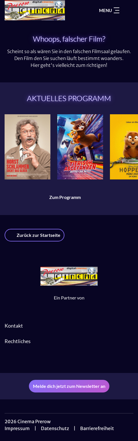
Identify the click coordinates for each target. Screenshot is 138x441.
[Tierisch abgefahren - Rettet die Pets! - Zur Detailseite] (80, 146)
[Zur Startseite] (41, 10)
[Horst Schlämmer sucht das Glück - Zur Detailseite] (27, 146)
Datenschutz (55, 428)
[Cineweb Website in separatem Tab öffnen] (69, 304)
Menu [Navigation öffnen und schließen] (109, 10)
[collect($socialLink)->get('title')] (69, 360)
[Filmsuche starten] (127, 10)
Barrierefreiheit (97, 428)
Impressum (17, 428)
